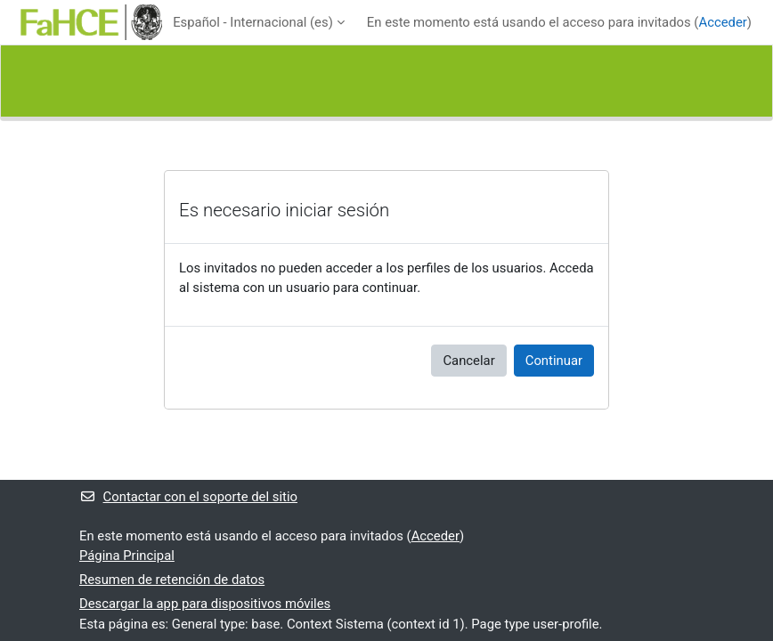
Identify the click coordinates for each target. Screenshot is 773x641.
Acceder (722, 22)
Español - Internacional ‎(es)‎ (253, 22)
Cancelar (468, 361)
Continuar (553, 361)
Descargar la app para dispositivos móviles (204, 604)
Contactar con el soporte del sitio (188, 497)
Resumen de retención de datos (171, 580)
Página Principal (127, 556)
